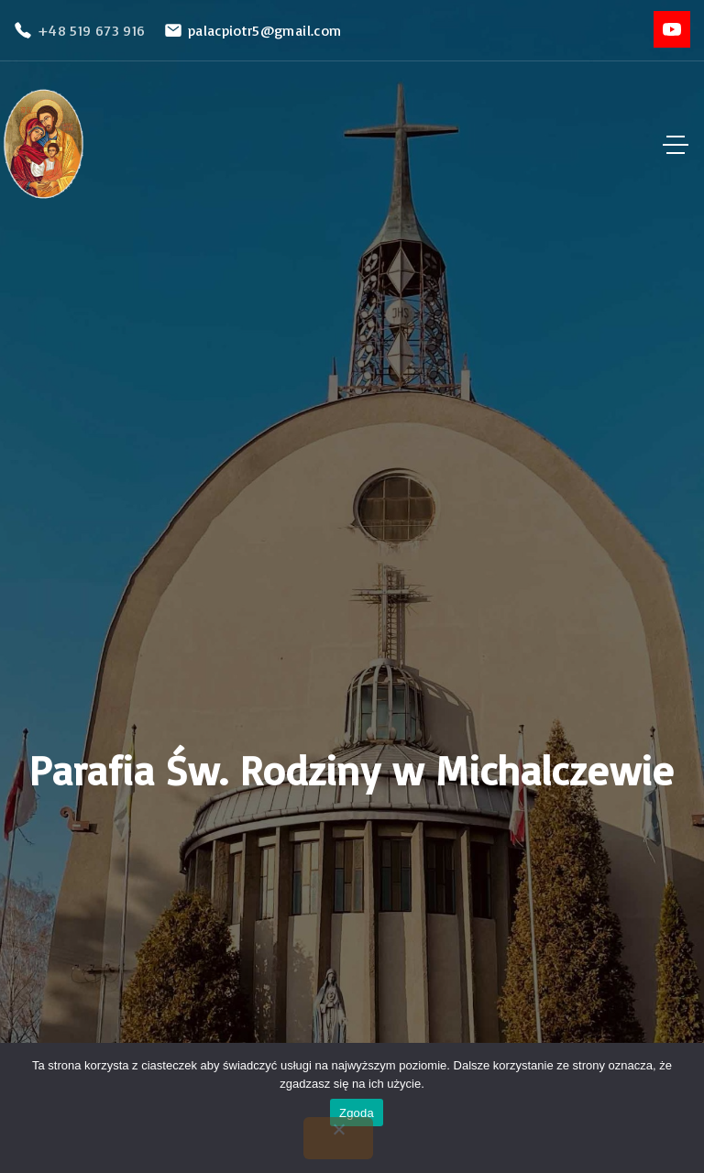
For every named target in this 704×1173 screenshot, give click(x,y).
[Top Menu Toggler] (675, 145)
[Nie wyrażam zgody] (338, 1138)
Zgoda (356, 1113)
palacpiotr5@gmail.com (265, 30)
